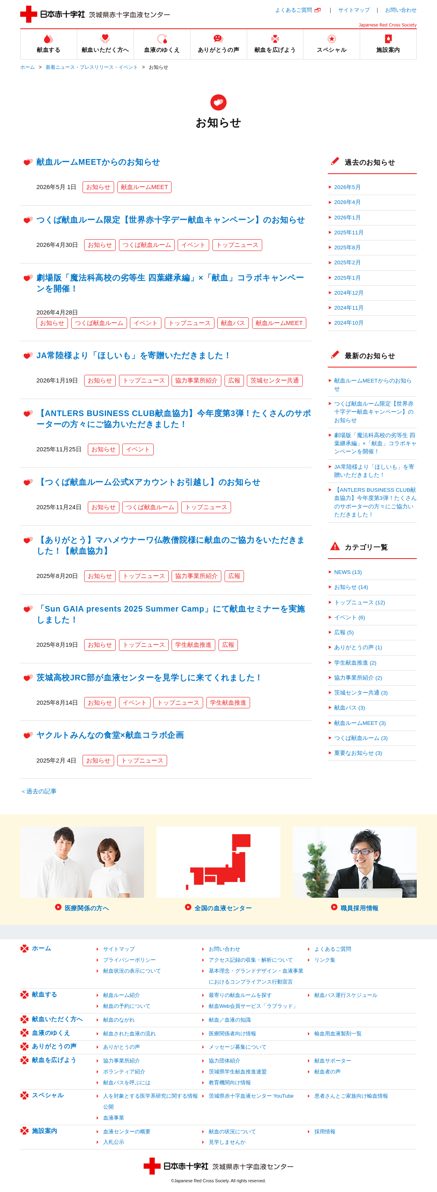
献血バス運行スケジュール (346, 995)
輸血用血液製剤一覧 (338, 1034)
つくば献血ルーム (147, 244)
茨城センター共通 (274, 380)
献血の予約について (127, 1006)
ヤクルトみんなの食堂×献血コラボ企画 (110, 735)
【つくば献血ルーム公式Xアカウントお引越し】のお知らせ (148, 482)
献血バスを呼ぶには (127, 1082)
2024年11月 (349, 308)
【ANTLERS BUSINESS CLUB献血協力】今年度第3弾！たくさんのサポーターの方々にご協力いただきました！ (375, 502)
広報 (234, 380)
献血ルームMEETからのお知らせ (98, 161)
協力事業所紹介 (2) (358, 678)
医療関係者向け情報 (232, 1034)
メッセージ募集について (238, 1047)
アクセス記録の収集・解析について (251, 960)
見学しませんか (227, 1142)
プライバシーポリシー (129, 960)
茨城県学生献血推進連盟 (238, 1072)
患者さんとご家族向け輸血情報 (351, 1096)
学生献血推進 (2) (355, 663)
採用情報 (324, 1131)
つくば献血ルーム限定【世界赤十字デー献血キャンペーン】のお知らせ (170, 219)
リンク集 (324, 960)
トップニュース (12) (359, 602)
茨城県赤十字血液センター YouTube (251, 1096)
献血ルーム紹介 (121, 995)
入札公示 (113, 1142)
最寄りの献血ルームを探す (240, 995)
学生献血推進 (193, 644)
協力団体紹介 (224, 1061)
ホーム (27, 67)
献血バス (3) (349, 708)
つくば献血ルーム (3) (361, 738)
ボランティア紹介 (124, 1072)
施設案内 (44, 1130)
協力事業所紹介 (196, 380)
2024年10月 (349, 323)
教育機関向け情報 (230, 1082)
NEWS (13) (348, 572)
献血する (44, 994)
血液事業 (113, 1118)
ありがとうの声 (54, 1046)
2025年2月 (347, 262)
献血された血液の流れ (129, 1034)
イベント (193, 244)
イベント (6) (349, 617)
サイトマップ (354, 10)
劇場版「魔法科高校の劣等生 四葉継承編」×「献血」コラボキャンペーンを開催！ (375, 443)
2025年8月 (347, 247)
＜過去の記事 (38, 791)
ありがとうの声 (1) (358, 647)
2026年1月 (347, 218)
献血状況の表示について (132, 971)
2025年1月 (347, 278)
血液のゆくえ (51, 1032)
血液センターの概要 (127, 1131)
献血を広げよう (54, 1059)
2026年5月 (347, 187)
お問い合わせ (401, 10)
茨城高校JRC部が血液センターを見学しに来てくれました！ (149, 677)
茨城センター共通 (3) (361, 693)
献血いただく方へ (57, 1019)
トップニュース (237, 244)
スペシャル (48, 1095)
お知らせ (98, 186)
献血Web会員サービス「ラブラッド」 (253, 1006)
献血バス (233, 322)
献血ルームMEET (144, 186)
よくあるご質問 (293, 10)
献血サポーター (332, 1061)
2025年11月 (349, 232)
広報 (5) (344, 632)
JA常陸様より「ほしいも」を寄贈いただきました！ (134, 355)
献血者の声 (327, 1072)
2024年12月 (349, 293)
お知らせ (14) (351, 587)
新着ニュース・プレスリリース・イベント (92, 67)
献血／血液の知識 (230, 1020)
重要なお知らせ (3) (358, 753)
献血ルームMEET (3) (360, 723)
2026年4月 (347, 202)
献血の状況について (232, 1131)
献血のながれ (119, 1020)
